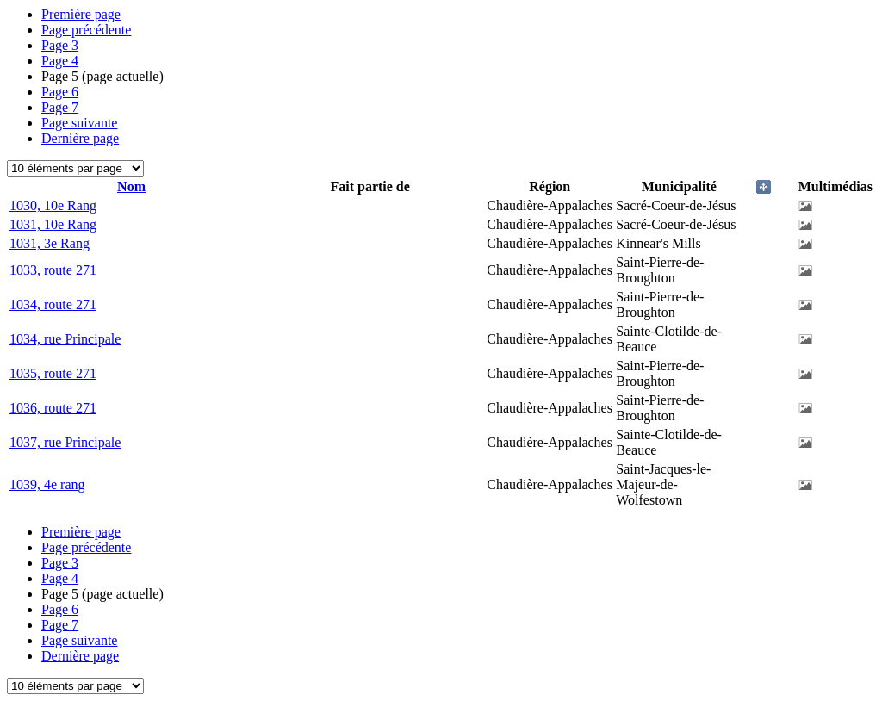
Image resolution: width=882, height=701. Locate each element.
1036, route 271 (52, 407)
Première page (81, 14)
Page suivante (79, 122)
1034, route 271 (52, 304)
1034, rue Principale (65, 339)
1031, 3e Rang (49, 243)
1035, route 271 (52, 373)
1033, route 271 (52, 270)
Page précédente (86, 29)
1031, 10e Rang (52, 224)
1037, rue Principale (65, 442)
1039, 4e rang (47, 484)
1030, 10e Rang (52, 205)
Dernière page (80, 138)
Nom (131, 186)
